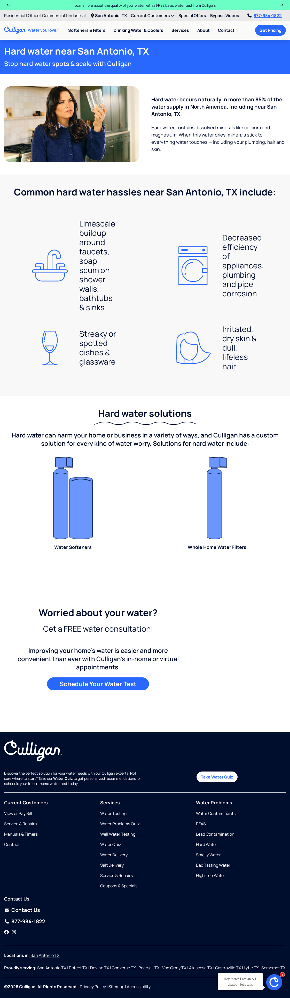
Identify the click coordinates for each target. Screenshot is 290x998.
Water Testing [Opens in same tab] (113, 813)
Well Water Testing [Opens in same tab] (117, 834)
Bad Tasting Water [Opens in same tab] (213, 865)
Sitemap (116, 986)
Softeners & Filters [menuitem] (86, 30)
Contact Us (25, 909)
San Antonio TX (45, 955)
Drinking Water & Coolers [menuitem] (138, 30)
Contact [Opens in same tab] (12, 844)
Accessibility (139, 986)
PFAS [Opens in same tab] (201, 824)
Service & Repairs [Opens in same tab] (20, 824)
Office (34, 15)
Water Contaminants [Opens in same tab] (216, 813)
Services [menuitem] (180, 30)
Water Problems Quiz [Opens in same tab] (120, 824)
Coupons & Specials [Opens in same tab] (118, 886)
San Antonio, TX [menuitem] (109, 15)
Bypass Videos (224, 15)
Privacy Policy (93, 986)
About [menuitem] (203, 30)
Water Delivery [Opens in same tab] (114, 855)
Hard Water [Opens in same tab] (206, 844)
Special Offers (192, 15)
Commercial (53, 15)
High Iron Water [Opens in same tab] (210, 875)
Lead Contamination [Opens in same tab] (215, 834)
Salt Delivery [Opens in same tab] (112, 865)
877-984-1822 (264, 15)
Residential (14, 15)
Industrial (77, 15)
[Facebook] (6, 932)
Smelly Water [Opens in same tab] (208, 855)
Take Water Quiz (217, 777)
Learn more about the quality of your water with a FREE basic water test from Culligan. (145, 5)
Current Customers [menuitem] (152, 15)
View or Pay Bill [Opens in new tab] (18, 813)
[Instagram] (14, 932)
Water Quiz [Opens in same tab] (110, 844)
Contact (226, 30)
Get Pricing (270, 30)
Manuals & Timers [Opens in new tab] (21, 834)
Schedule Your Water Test (98, 683)
